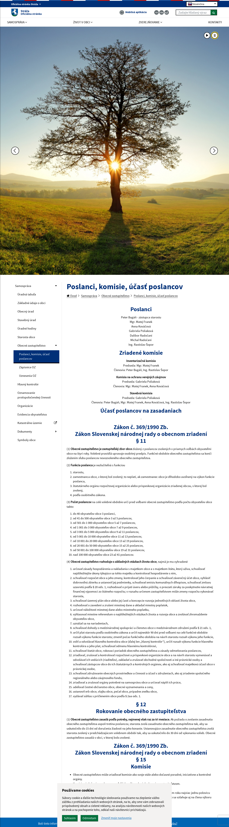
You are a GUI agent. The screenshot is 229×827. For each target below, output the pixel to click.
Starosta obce (26, 337)
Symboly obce (26, 440)
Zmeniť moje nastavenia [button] (116, 818)
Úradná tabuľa (26, 294)
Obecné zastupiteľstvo (31, 345)
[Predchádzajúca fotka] (15, 151)
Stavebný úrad (26, 320)
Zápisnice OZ (27, 367)
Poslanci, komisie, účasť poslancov (34, 356)
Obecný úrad (25, 311)
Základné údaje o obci (31, 303)
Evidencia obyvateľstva (32, 414)
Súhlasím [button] (70, 818)
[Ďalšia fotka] (214, 151)
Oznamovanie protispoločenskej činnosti (34, 395)
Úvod (72, 296)
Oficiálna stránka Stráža (26, 4)
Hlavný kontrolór (28, 384)
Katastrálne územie (37, 423)
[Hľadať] (214, 12)
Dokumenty (24, 431)
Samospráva (23, 286)
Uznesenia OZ (27, 376)
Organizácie (25, 406)
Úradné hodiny (26, 328)
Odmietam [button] (89, 818)
